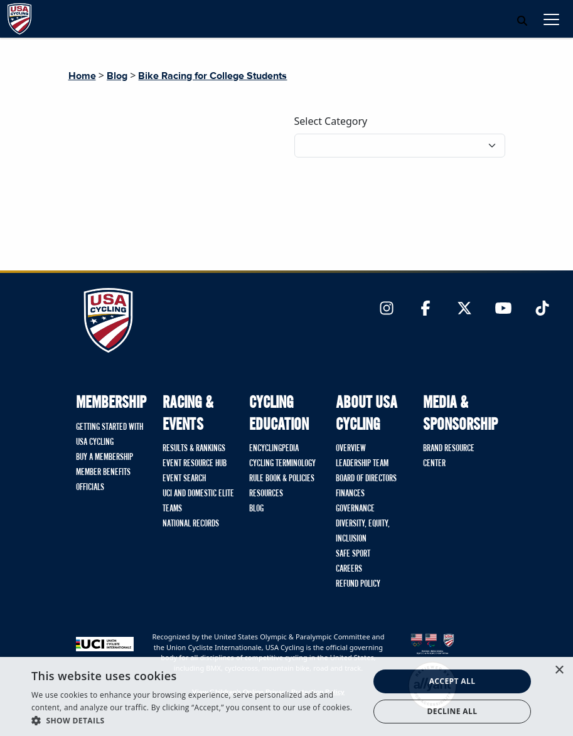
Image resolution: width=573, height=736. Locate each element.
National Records (191, 524)
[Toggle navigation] (551, 19)
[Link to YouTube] (503, 309)
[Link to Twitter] (464, 309)
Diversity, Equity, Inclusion (363, 531)
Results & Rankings (194, 448)
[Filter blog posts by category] (399, 145)
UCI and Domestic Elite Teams (198, 501)
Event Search (184, 478)
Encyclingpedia (274, 448)
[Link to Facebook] (425, 309)
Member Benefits (103, 472)
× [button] (559, 670)
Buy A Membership (104, 457)
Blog (117, 76)
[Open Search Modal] (522, 21)
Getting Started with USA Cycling (109, 435)
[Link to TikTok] (542, 309)
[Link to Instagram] (386, 309)
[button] (195, 720)
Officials (90, 487)
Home (82, 76)
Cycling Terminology (282, 463)
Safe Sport (353, 554)
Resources (266, 493)
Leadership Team (362, 463)
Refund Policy (358, 584)
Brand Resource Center (448, 456)
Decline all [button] (452, 711)
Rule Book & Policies (281, 478)
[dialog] (286, 696)
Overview (351, 448)
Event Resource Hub (195, 463)
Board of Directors (366, 478)
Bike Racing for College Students (212, 76)
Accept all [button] (452, 681)
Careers (349, 569)
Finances (350, 493)
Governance (355, 508)
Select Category (331, 121)
